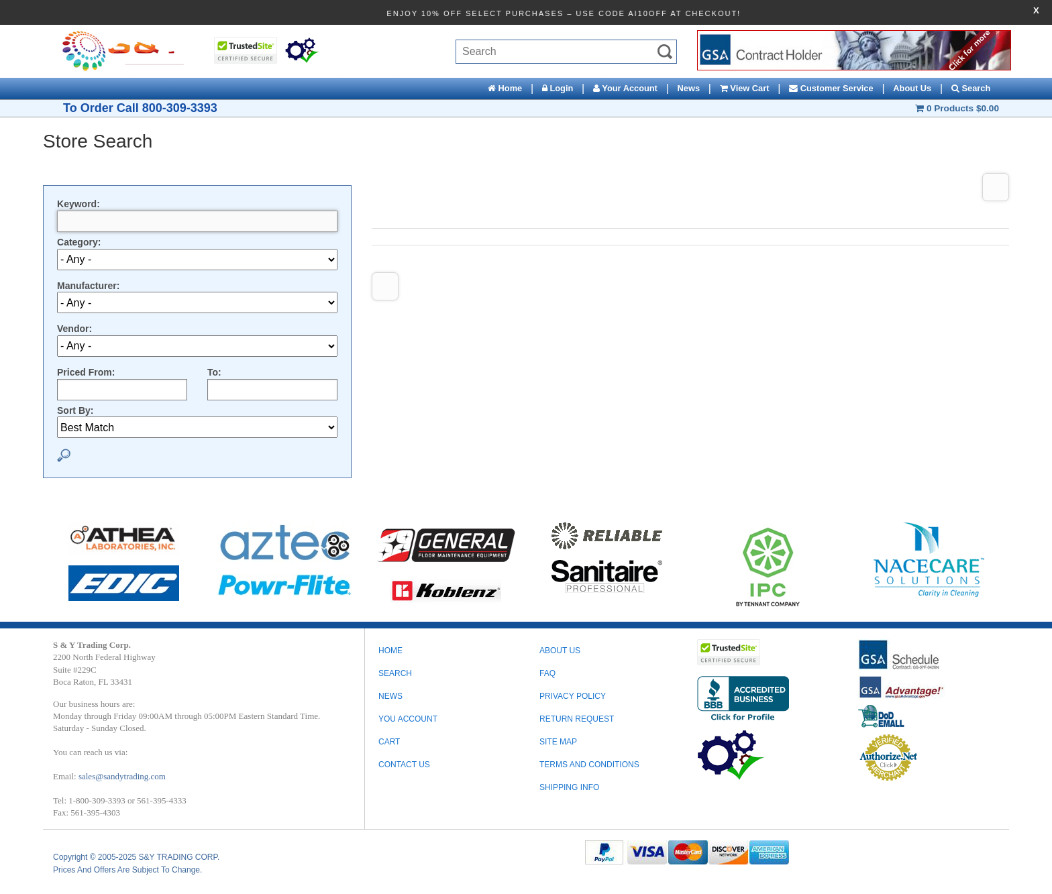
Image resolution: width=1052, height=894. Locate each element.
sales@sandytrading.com (122, 776)
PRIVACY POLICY (572, 696)
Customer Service (831, 88)
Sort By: (75, 410)
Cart (389, 741)
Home (505, 88)
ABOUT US (559, 650)
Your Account (625, 88)
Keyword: (78, 204)
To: (214, 372)
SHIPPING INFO (569, 787)
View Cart (745, 88)
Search (970, 88)
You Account (407, 719)
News (689, 88)
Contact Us (404, 764)
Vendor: (74, 328)
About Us (912, 88)
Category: (79, 242)
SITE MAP (558, 741)
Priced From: (86, 372)
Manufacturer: (88, 285)
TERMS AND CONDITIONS (589, 764)
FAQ (547, 673)
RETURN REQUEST (576, 719)
